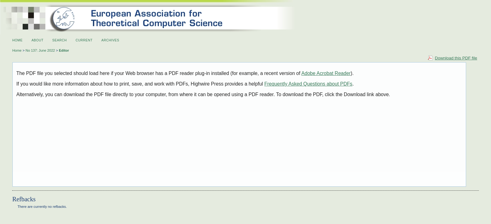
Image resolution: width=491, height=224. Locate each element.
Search (59, 40)
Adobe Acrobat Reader (326, 73)
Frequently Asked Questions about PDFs (308, 83)
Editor (64, 50)
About (37, 40)
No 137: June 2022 (40, 50)
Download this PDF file (456, 58)
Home (17, 40)
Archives (110, 40)
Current (84, 40)
